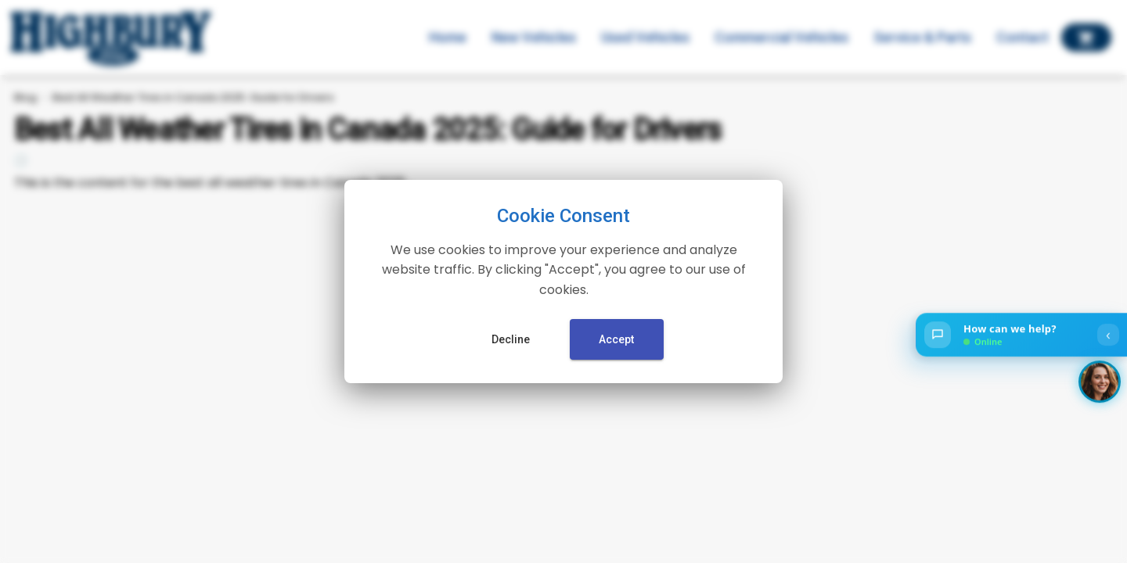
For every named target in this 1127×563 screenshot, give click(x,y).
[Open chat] (1021, 335)
